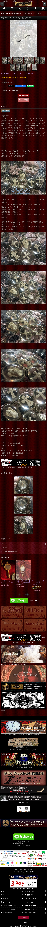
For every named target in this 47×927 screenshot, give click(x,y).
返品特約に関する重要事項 (9, 90)
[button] (2, 4)
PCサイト (24, 917)
